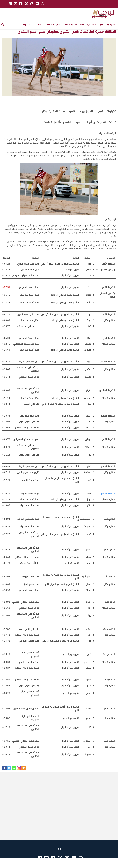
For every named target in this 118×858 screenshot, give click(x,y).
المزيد (39, 25)
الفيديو (91, 25)
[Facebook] (4, 768)
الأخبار (101, 25)
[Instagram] (19, 768)
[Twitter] (9, 768)
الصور (82, 25)
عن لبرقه (27, 25)
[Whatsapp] (14, 768)
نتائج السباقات (70, 25)
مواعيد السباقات (53, 25)
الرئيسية (111, 25)
